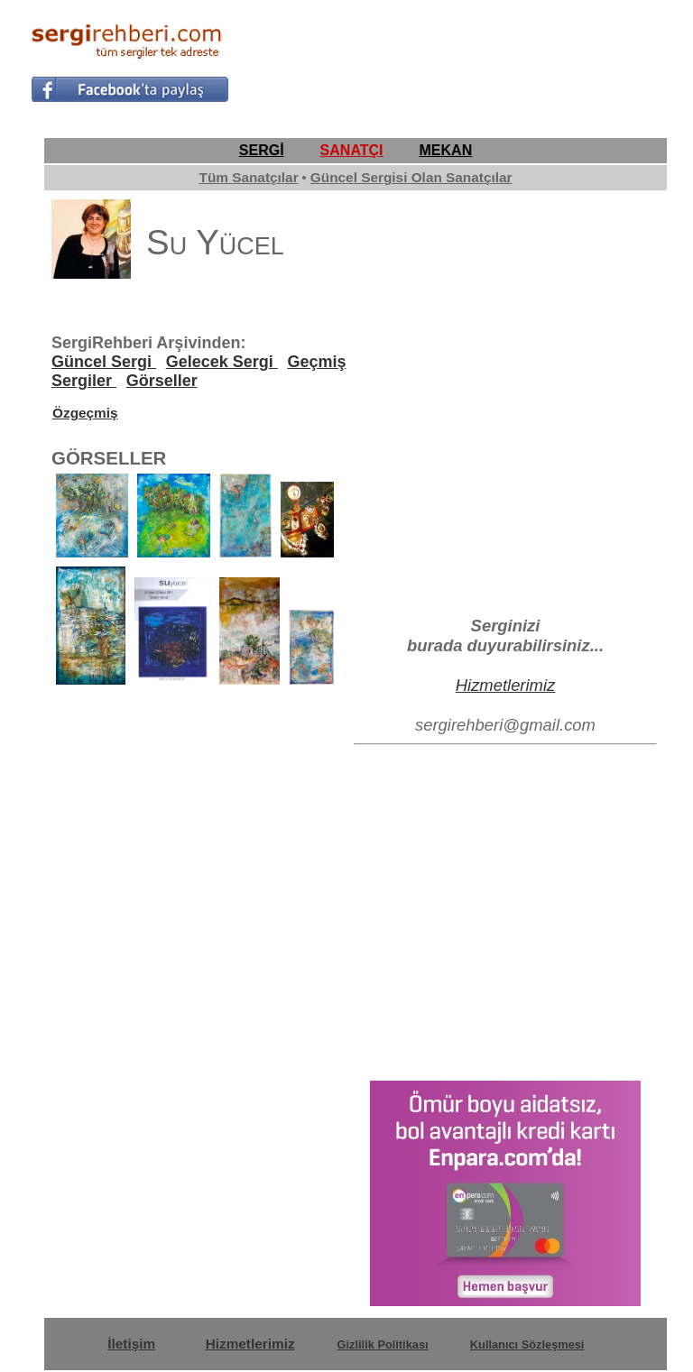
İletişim (131, 1343)
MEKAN (446, 150)
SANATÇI (351, 150)
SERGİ (261, 150)
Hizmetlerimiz (506, 685)
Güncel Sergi (103, 362)
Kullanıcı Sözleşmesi (527, 1344)
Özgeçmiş (85, 412)
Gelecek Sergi (222, 362)
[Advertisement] (451, 59)
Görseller (162, 381)
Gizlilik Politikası (383, 1344)
